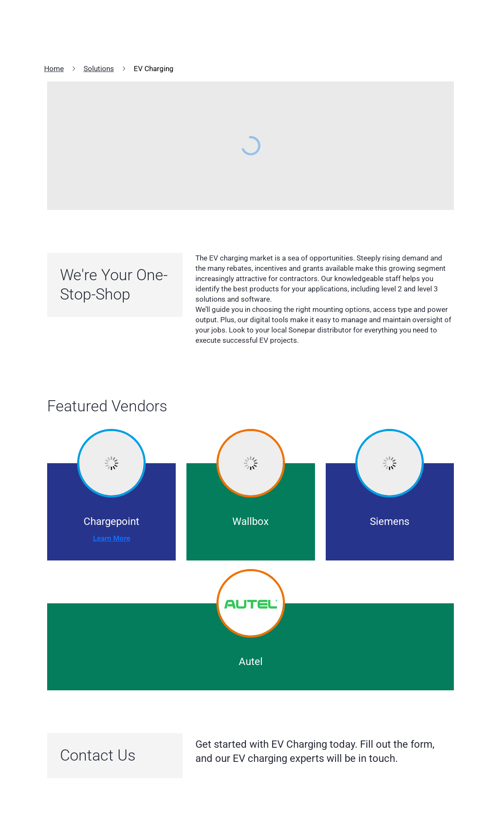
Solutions (99, 68)
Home (54, 68)
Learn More (111, 538)
